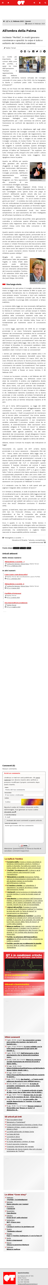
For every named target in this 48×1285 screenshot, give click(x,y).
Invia (24, 846)
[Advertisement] (24, 686)
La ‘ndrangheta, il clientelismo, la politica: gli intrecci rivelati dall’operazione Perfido (22, 887)
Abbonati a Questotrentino (17, 984)
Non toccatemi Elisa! (14, 1120)
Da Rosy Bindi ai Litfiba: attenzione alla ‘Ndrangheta (24, 945)
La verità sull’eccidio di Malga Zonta (20, 1131)
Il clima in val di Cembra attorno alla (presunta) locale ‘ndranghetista (23, 872)
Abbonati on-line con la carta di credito (20, 993)
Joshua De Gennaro (13, 564)
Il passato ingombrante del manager (20, 1146)
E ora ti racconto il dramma (17, 1144)
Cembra (16, 548)
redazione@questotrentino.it (27, 1284)
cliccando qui (10, 812)
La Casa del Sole (13, 1134)
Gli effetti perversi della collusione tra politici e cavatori (25, 939)
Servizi (28, 21)
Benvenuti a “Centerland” (16, 1122)
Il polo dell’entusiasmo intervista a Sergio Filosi (24, 1125)
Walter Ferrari (11, 605)
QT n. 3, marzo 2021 (13, 588)
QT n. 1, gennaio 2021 (14, 578)
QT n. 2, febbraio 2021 (15, 21)
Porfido (23, 548)
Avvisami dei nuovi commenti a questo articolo (23, 820)
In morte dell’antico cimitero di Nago (20, 1141)
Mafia (29, 548)
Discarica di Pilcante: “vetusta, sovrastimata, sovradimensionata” (29, 541)
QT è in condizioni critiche (16, 975)
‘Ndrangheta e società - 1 (12, 538)
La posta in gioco (13, 1137)
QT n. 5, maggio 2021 (13, 607)
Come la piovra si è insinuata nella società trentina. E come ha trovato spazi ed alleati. (24, 894)
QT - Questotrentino (14, 1139)
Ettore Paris (25, 564)
